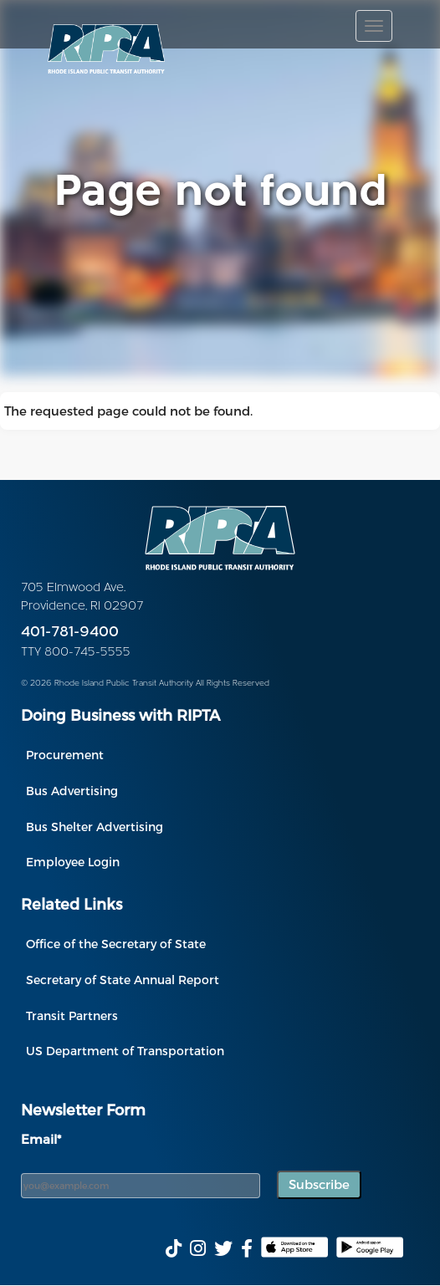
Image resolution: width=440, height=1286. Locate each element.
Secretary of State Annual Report (122, 979)
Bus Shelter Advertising (94, 826)
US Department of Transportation (125, 1051)
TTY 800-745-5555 (75, 652)
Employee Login (73, 862)
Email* (41, 1138)
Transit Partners (72, 1015)
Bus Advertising (72, 790)
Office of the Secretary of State (116, 943)
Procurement (65, 755)
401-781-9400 (70, 632)
